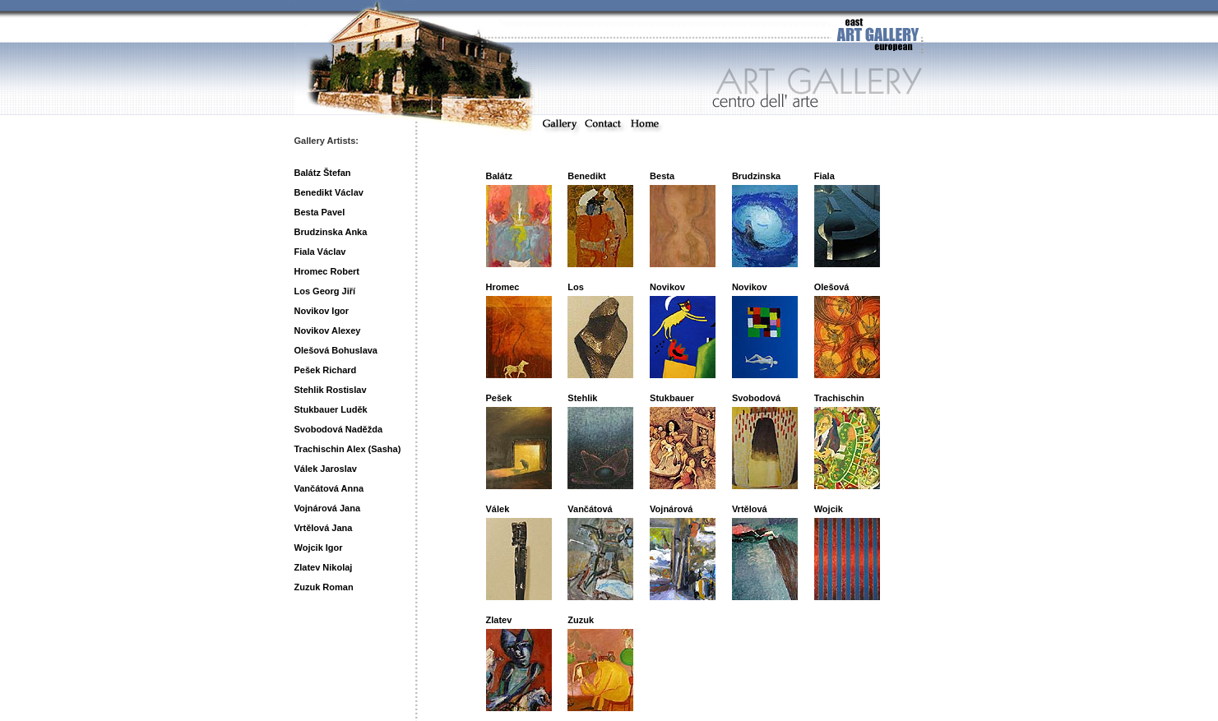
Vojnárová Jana (327, 508)
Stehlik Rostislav (330, 390)
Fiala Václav (320, 252)
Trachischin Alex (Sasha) (347, 449)
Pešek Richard (325, 370)
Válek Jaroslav (325, 469)
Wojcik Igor (318, 547)
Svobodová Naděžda (338, 429)
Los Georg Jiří (325, 291)
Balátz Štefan (322, 173)
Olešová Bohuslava (336, 350)
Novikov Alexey (327, 330)
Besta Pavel (319, 212)
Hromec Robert (326, 271)
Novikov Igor (322, 311)
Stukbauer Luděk (331, 409)
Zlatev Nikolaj (323, 567)
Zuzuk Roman (324, 587)
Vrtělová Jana (323, 528)
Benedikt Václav (329, 192)
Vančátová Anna (329, 488)
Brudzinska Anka (331, 232)
